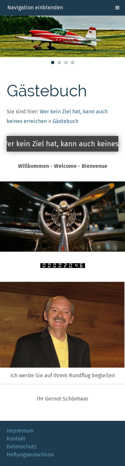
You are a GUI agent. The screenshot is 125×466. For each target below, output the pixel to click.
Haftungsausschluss (30, 454)
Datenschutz (21, 446)
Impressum (20, 430)
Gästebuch (65, 121)
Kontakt (16, 438)
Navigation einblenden (35, 7)
